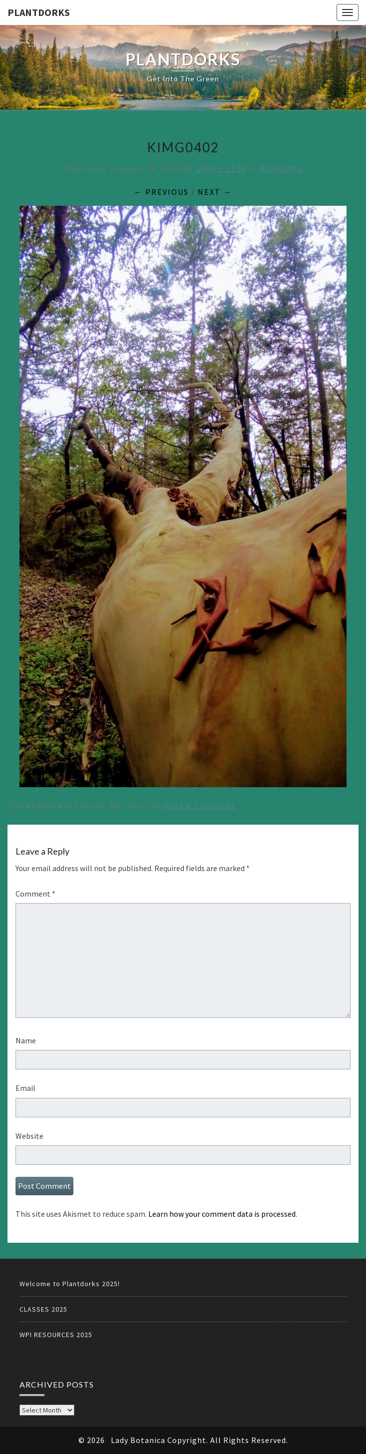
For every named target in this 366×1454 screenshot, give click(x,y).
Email (25, 1088)
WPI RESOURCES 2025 (55, 1334)
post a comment (199, 806)
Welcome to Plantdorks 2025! (69, 1283)
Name (25, 1040)
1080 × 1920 (221, 168)
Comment (35, 894)
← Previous (161, 192)
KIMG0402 (281, 168)
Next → (215, 192)
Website (29, 1136)
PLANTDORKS (38, 12)
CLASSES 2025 (43, 1309)
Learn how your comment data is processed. (222, 1214)
